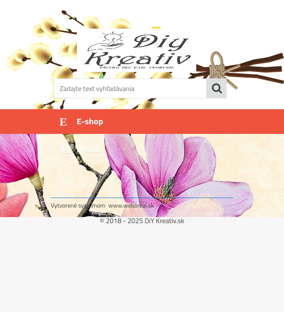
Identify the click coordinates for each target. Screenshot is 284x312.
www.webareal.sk (131, 205)
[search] (217, 88)
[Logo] (136, 50)
